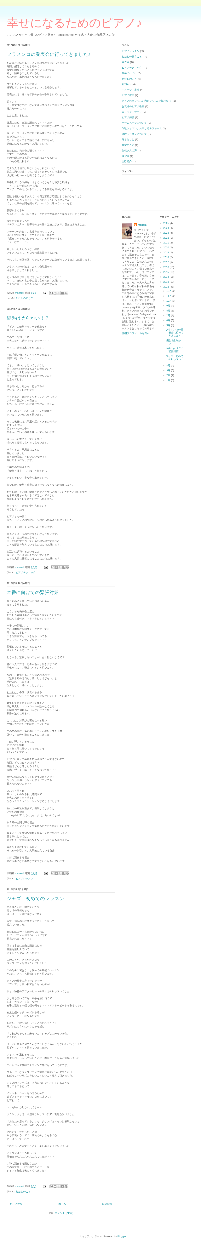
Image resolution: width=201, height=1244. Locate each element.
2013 (166, 281)
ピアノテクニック (26, 572)
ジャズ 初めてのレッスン (35, 898)
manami (142, 224)
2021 (166, 242)
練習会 (125, 156)
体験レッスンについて (134, 134)
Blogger (121, 1236)
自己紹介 (127, 161)
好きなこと (128, 139)
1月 (168, 380)
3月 (168, 370)
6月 (168, 320)
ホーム (62, 1203)
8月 (168, 310)
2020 (166, 247)
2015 (166, 272)
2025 (166, 223)
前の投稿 (107, 1203)
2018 (166, 257)
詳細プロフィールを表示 (135, 333)
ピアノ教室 (128, 95)
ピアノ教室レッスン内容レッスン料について (147, 100)
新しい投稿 (16, 1203)
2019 (166, 252)
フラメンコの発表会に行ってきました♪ (48, 54)
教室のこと (128, 145)
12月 (169, 290)
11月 (169, 295)
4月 (168, 365)
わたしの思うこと (26, 298)
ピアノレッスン (24, 878)
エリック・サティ (132, 111)
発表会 (125, 62)
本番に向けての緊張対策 (33, 592)
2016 (166, 267)
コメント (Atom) (64, 1213)
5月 (168, 325)
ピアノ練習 (128, 117)
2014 (166, 276)
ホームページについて (134, 122)
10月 (169, 300)
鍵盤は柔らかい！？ (28, 318)
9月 (168, 305)
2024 (166, 227)
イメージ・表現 (130, 89)
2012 (166, 286)
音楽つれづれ (129, 73)
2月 (168, 375)
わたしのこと (23, 1191)
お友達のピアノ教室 (133, 106)
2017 (166, 262)
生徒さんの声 (129, 150)
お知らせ (127, 84)
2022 (166, 237)
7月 (168, 315)
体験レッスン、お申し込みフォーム (142, 128)
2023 (166, 232)
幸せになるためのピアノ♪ (74, 23)
